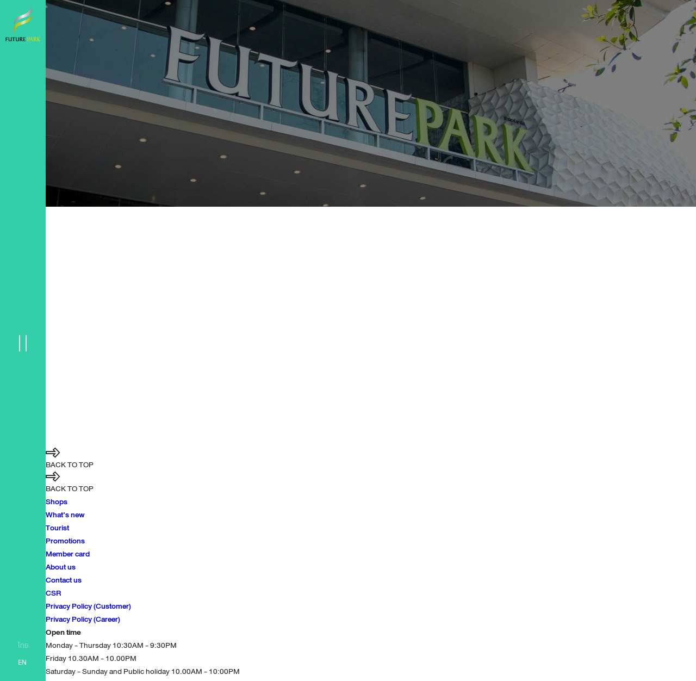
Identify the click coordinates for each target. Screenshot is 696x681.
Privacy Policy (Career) (83, 619)
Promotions (65, 540)
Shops (56, 501)
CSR (53, 592)
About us (61, 566)
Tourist (57, 527)
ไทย (23, 646)
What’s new (65, 514)
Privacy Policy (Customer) (88, 605)
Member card (68, 553)
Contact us (64, 579)
